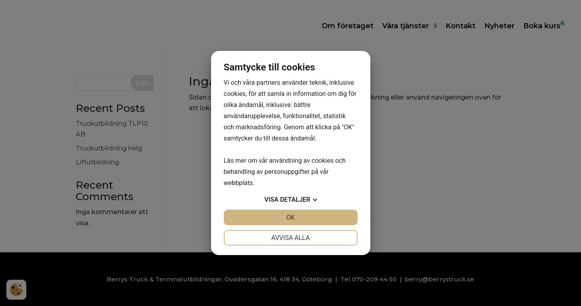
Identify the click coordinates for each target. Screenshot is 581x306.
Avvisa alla (290, 238)
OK (290, 217)
